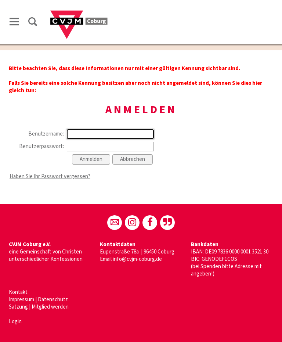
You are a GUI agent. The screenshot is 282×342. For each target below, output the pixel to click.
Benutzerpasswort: (41, 146)
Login (15, 321)
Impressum (22, 299)
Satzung (18, 307)
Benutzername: (46, 134)
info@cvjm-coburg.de (137, 259)
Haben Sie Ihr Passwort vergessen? (50, 176)
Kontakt (18, 292)
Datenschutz (53, 299)
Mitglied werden (50, 307)
